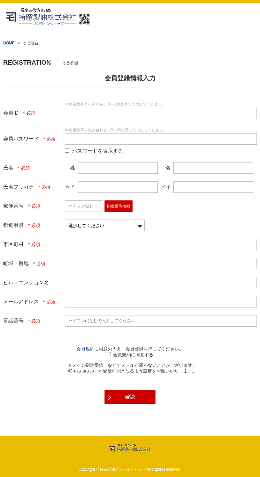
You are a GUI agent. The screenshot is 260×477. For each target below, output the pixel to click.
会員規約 (85, 348)
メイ (166, 187)
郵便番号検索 (118, 206)
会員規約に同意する (133, 354)
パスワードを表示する (97, 151)
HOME (9, 43)
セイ (70, 187)
